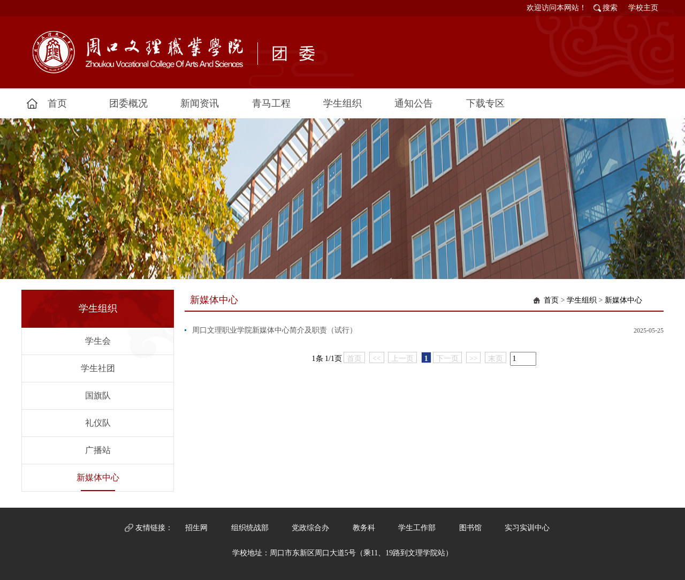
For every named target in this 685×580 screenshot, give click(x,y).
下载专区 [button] (485, 103)
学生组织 (582, 300)
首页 (551, 300)
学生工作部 (417, 528)
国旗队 (98, 395)
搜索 (610, 8)
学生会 (98, 340)
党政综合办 (310, 528)
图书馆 (470, 528)
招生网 (196, 528)
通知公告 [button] (413, 103)
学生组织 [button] (342, 103)
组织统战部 (250, 528)
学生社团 (98, 368)
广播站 (98, 450)
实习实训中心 (527, 528)
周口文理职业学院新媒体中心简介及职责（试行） (274, 330)
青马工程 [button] (271, 103)
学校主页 (643, 8)
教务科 (364, 528)
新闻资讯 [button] (199, 103)
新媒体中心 (98, 477)
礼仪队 (98, 422)
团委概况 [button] (128, 103)
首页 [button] (57, 103)
